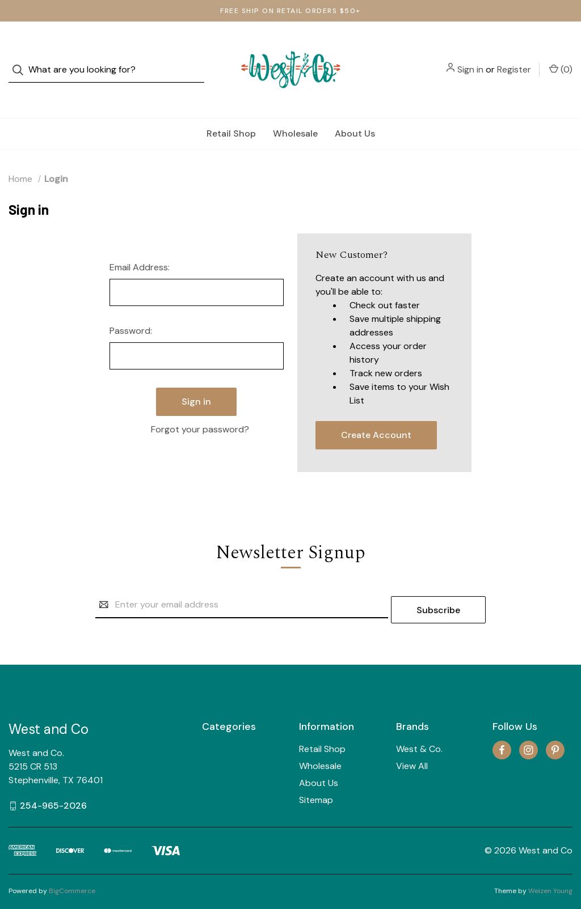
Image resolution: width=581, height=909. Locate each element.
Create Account (376, 412)
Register (514, 58)
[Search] (21, 58)
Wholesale (295, 111)
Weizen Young (550, 863)
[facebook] (502, 722)
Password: (131, 308)
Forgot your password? (200, 400)
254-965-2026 (53, 778)
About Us (355, 111)
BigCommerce (72, 863)
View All (412, 738)
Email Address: (140, 244)
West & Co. (419, 721)
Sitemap (316, 772)
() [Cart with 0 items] (560, 58)
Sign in (470, 58)
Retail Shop (231, 111)
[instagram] (528, 722)
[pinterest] (555, 722)
